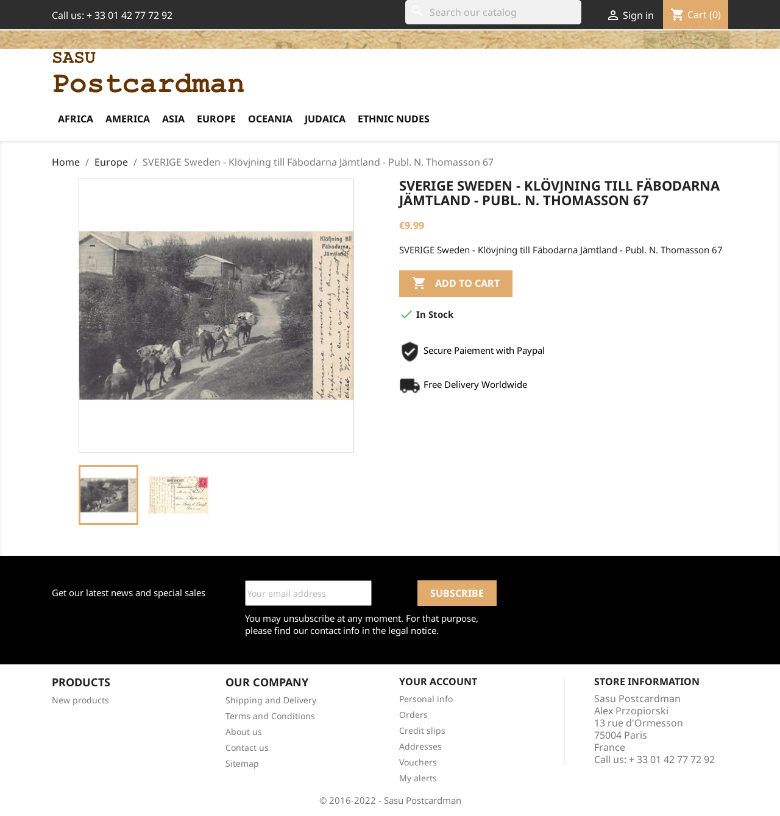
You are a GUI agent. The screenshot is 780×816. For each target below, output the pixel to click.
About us (243, 731)
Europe (216, 118)
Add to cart (456, 284)
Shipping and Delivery (270, 700)
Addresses (420, 746)
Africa (75, 118)
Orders (413, 714)
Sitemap (242, 763)
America (127, 118)
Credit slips (422, 730)
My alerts (418, 778)
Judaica (325, 118)
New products (80, 700)
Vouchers (418, 762)
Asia (173, 118)
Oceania (270, 118)
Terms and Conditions (270, 716)
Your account (438, 681)
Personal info (426, 699)
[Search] (493, 12)
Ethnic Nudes (394, 118)
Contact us (247, 747)
